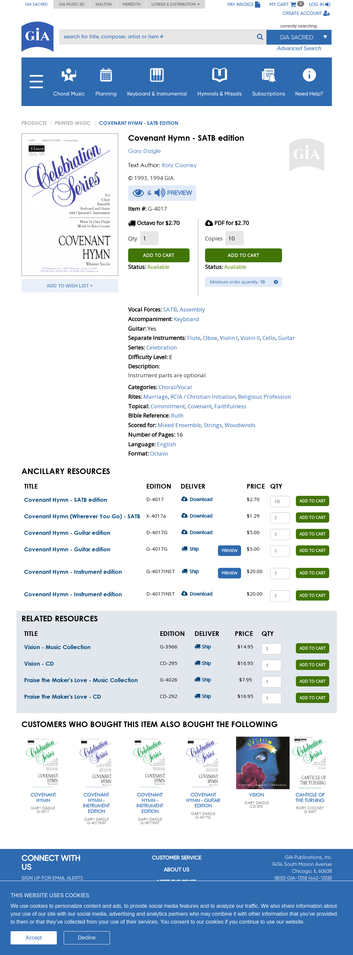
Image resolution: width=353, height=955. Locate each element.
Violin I (229, 338)
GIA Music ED (72, 4)
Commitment (168, 406)
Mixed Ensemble (179, 425)
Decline (86, 937)
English (166, 444)
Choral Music (69, 80)
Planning (106, 80)
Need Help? (309, 80)
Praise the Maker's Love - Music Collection (81, 680)
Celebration (161, 347)
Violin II (250, 338)
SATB (170, 309)
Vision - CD (39, 663)
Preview (229, 550)
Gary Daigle (144, 150)
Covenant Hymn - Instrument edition (73, 572)
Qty (132, 238)
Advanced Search (299, 48)
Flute (193, 338)
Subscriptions (268, 80)
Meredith (132, 4)
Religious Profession (264, 396)
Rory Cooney (179, 165)
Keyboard (186, 319)
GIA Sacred (36, 4)
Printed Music (73, 123)
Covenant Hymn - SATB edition (65, 499)
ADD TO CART (158, 255)
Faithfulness (230, 406)
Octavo (159, 453)
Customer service (176, 858)
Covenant (200, 406)
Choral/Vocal (175, 387)
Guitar (286, 338)
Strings (213, 425)
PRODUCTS (34, 123)
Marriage (155, 396)
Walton (103, 4)
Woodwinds (240, 425)
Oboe (210, 338)
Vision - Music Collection (57, 647)
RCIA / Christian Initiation (202, 396)
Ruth (177, 415)
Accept (34, 937)
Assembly (192, 309)
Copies (214, 238)
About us (176, 869)
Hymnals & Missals (219, 80)
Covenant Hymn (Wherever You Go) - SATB (82, 516)
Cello (269, 338)
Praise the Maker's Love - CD (62, 696)
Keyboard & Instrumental (157, 80)
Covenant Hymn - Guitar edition (67, 533)
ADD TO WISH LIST (70, 285)
